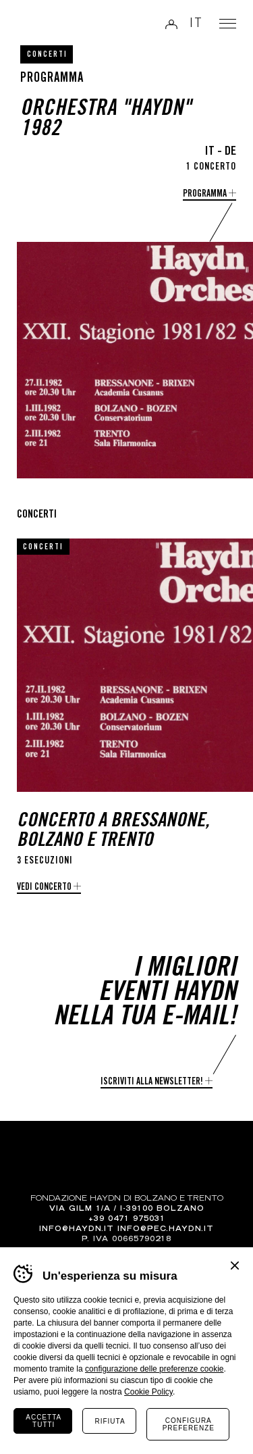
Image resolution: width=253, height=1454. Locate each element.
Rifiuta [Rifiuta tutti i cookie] (109, 1421)
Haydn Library (44, 25)
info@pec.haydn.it (165, 1229)
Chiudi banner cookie (234, 1265)
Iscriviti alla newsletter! (152, 1082)
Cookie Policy (148, 1392)
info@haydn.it (76, 1229)
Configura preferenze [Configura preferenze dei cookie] (189, 1424)
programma (205, 194)
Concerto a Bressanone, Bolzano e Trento (113, 831)
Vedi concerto (44, 888)
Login (171, 24)
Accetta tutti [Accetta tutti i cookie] (43, 1420)
